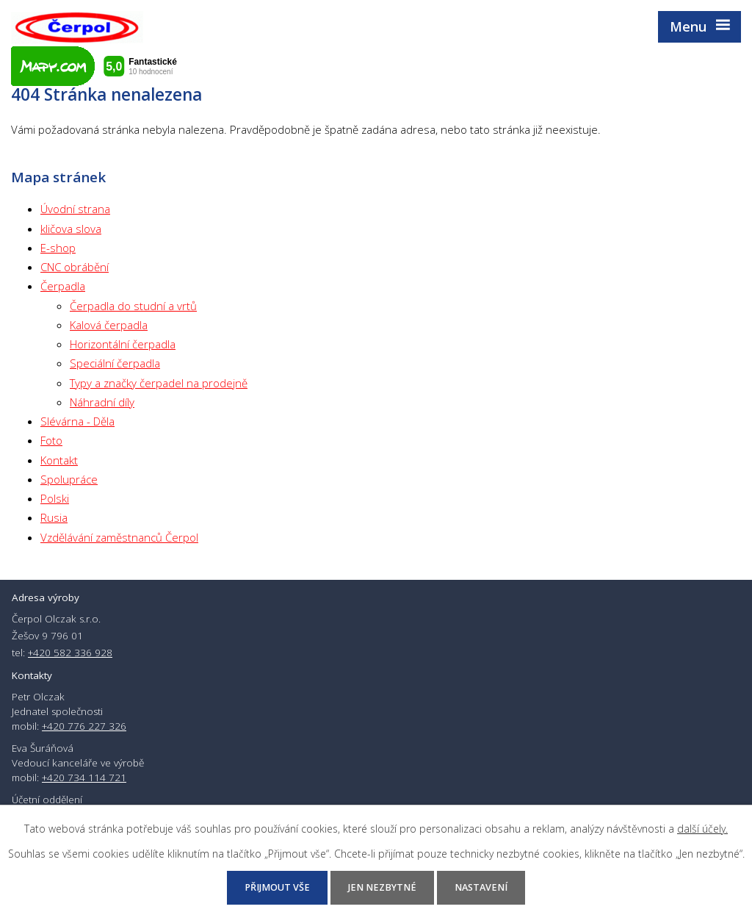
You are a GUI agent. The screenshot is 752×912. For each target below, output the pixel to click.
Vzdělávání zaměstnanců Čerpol (119, 537)
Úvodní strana (75, 208)
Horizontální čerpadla (123, 344)
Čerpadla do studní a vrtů (133, 305)
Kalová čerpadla (109, 324)
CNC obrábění (74, 266)
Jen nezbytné (382, 887)
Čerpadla (62, 286)
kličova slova (70, 228)
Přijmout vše (277, 887)
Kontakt (59, 460)
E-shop (58, 247)
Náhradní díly (102, 402)
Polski (54, 498)
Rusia (54, 517)
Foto (51, 440)
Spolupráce (69, 479)
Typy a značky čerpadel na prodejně (158, 383)
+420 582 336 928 (70, 652)
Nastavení (481, 887)
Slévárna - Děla (77, 421)
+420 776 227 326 (84, 726)
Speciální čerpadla (115, 363)
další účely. (702, 829)
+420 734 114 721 (84, 777)
